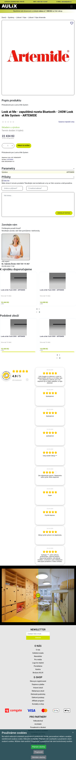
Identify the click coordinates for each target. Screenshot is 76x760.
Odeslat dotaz (64, 213)
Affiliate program (38, 701)
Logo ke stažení (38, 663)
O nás (38, 650)
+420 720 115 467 (42, 1)
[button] (36, 312)
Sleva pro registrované (38, 681)
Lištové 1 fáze (21, 17)
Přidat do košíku (24, 145)
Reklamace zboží (38, 691)
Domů (4, 17)
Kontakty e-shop (38, 704)
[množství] (7, 145)
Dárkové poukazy (38, 697)
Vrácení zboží (38, 688)
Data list (6, 181)
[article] (50, 376)
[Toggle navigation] (71, 6)
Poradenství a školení (38, 727)
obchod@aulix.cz (67, 1)
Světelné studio (38, 653)
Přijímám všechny (38, 747)
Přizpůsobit (38, 752)
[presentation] (36, 309)
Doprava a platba (38, 684)
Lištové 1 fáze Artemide (37, 17)
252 (17, 380)
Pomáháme (38, 666)
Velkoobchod (38, 721)
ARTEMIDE (10, 159)
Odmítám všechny (38, 757)
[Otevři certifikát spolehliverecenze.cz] (20, 371)
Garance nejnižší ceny (66, 122)
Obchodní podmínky (38, 694)
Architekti (38, 724)
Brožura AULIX (38, 673)
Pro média (38, 659)
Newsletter (38, 656)
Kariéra (38, 669)
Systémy (11, 17)
